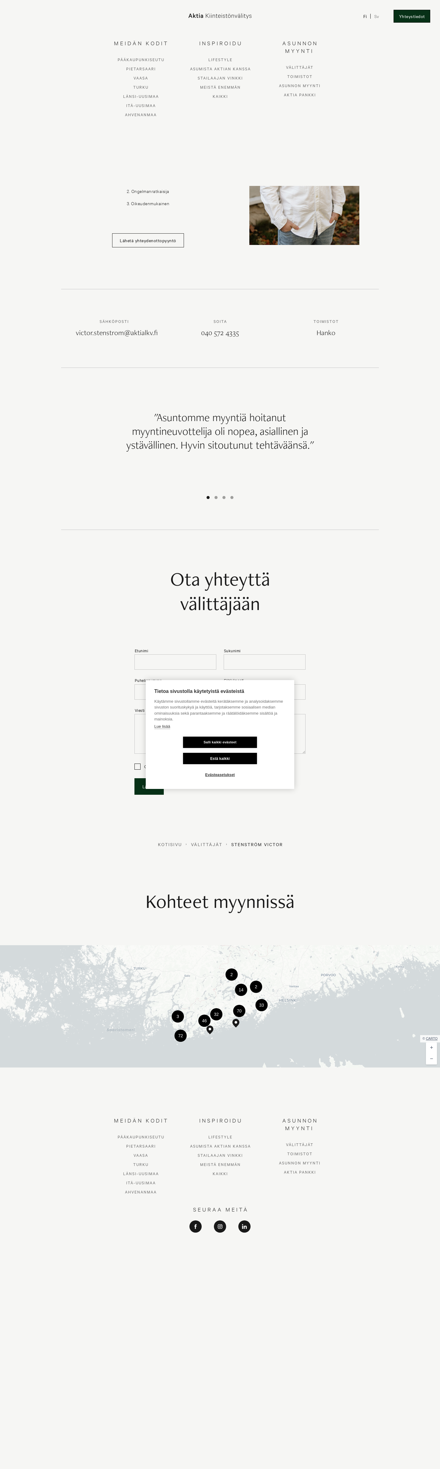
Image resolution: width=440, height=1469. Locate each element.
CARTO (432, 1038)
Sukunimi (232, 650)
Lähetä (149, 786)
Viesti (140, 710)
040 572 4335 (220, 333)
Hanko (326, 333)
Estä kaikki (256, 750)
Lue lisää (162, 734)
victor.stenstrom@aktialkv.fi (117, 333)
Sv (377, 16)
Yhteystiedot (412, 16)
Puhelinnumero (148, 680)
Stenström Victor (257, 844)
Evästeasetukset (220, 766)
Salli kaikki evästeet (183, 750)
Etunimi (141, 650)
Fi (365, 16)
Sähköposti (234, 680)
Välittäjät (206, 844)
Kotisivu (170, 844)
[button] (232, 974)
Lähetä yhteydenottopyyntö (148, 240)
